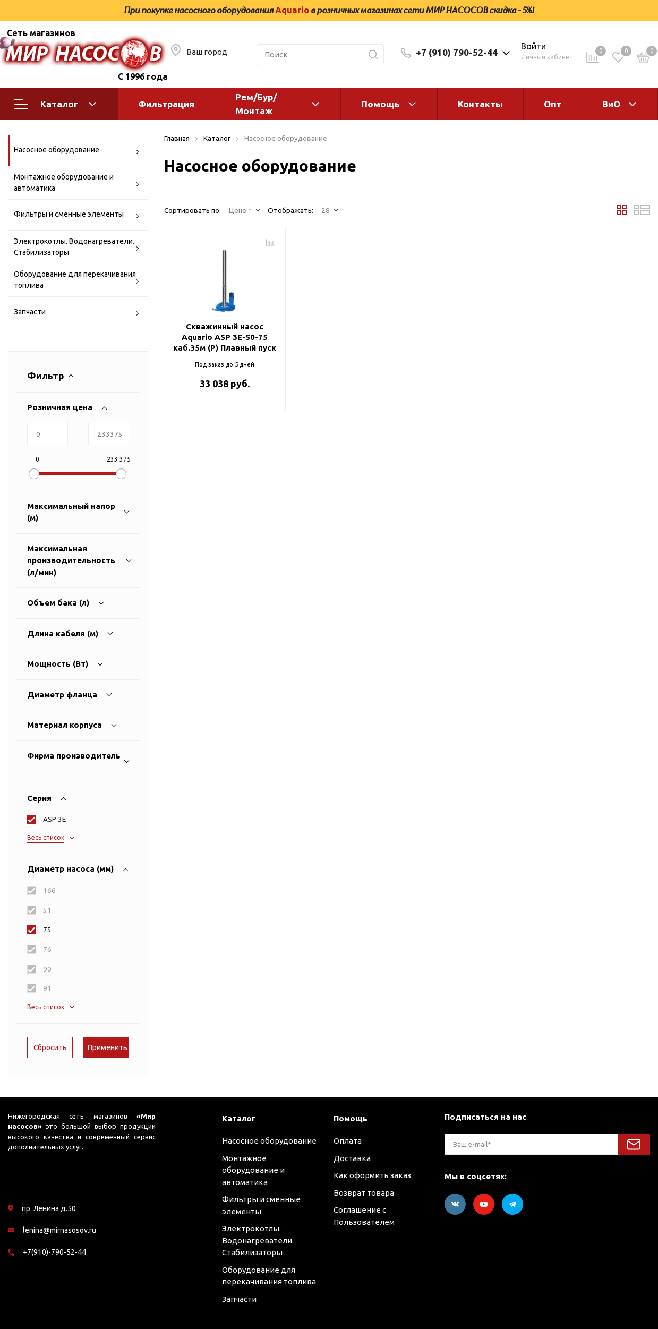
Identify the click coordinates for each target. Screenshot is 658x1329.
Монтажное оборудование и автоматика (77, 182)
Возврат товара (364, 1192)
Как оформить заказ (372, 1175)
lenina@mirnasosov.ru (59, 1230)
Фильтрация (166, 104)
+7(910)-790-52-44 (54, 1252)
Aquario (292, 10)
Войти (533, 46)
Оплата (348, 1140)
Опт (552, 104)
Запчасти (77, 314)
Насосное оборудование (77, 152)
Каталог (55, 104)
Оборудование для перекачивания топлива (77, 279)
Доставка (352, 1158)
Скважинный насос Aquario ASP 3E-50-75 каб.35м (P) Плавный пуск (224, 337)
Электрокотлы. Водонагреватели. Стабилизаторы (77, 247)
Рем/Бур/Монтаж (256, 104)
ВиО (611, 104)
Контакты (480, 104)
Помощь (380, 104)
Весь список (45, 837)
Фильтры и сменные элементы (77, 216)
